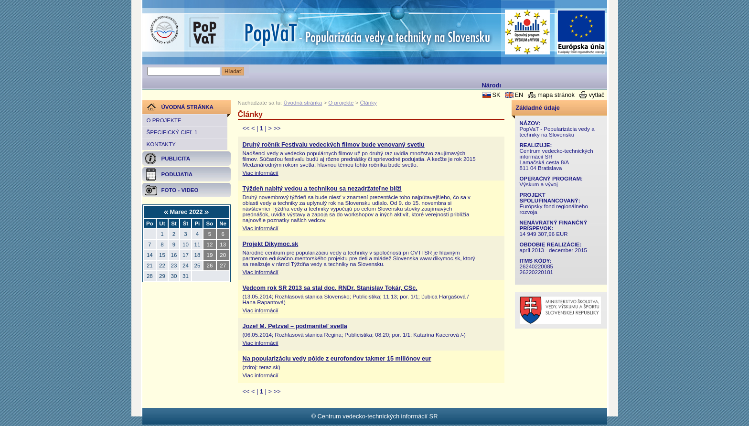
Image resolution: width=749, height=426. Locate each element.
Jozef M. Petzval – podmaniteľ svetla (295, 326)
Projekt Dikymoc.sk (271, 244)
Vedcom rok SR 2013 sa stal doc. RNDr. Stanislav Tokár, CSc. (330, 288)
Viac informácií (260, 173)
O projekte (164, 120)
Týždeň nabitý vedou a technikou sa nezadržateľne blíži (322, 188)
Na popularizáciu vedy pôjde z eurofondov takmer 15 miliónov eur (337, 358)
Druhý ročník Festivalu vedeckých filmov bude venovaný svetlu (334, 144)
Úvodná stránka (303, 103)
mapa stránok (556, 94)
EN (518, 94)
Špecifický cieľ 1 (172, 132)
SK (496, 94)
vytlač (597, 94)
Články (368, 103)
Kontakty (161, 144)
